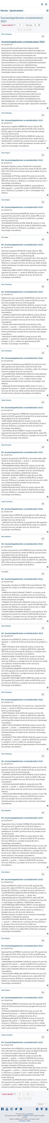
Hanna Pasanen (6, 400)
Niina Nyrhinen (6, 536)
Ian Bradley (29, 1114)
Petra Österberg (6, 34)
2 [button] (21, 30)
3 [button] (24, 30)
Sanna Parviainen (7, 501)
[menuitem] (42, 4)
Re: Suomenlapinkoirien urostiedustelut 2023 (22, 120)
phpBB (25, 1115)
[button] (30, 29)
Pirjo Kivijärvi (5, 153)
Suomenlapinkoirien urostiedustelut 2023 (22, 19)
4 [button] (27, 30)
